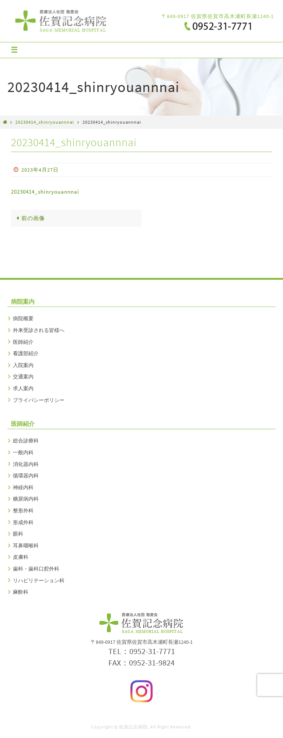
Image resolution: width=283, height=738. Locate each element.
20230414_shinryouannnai (44, 122)
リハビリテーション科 (38, 580)
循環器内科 (26, 475)
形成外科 (23, 522)
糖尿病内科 (26, 498)
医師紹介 (23, 342)
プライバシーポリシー (38, 400)
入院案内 (23, 365)
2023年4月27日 (40, 169)
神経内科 (23, 487)
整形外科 (23, 510)
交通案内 (23, 376)
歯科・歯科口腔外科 (36, 568)
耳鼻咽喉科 (26, 545)
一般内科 (23, 452)
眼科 (18, 533)
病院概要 (23, 318)
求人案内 (23, 388)
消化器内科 (26, 464)
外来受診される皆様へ (38, 330)
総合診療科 (26, 440)
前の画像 (29, 218)
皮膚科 (20, 557)
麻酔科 (20, 592)
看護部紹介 (26, 353)
